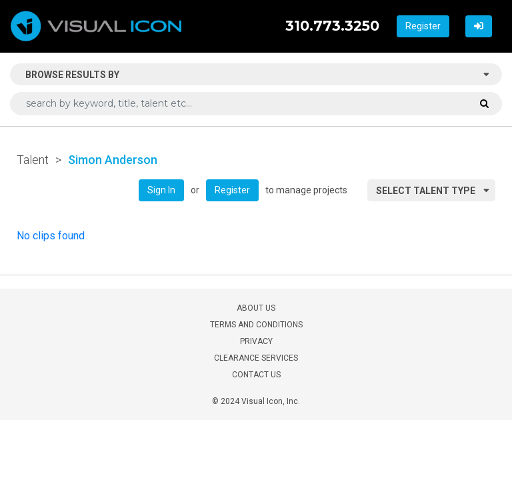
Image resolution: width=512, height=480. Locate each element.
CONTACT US (256, 374)
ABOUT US (256, 308)
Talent (33, 160)
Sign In (161, 190)
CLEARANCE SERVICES (256, 358)
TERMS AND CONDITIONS (256, 324)
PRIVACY (256, 341)
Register (423, 26)
